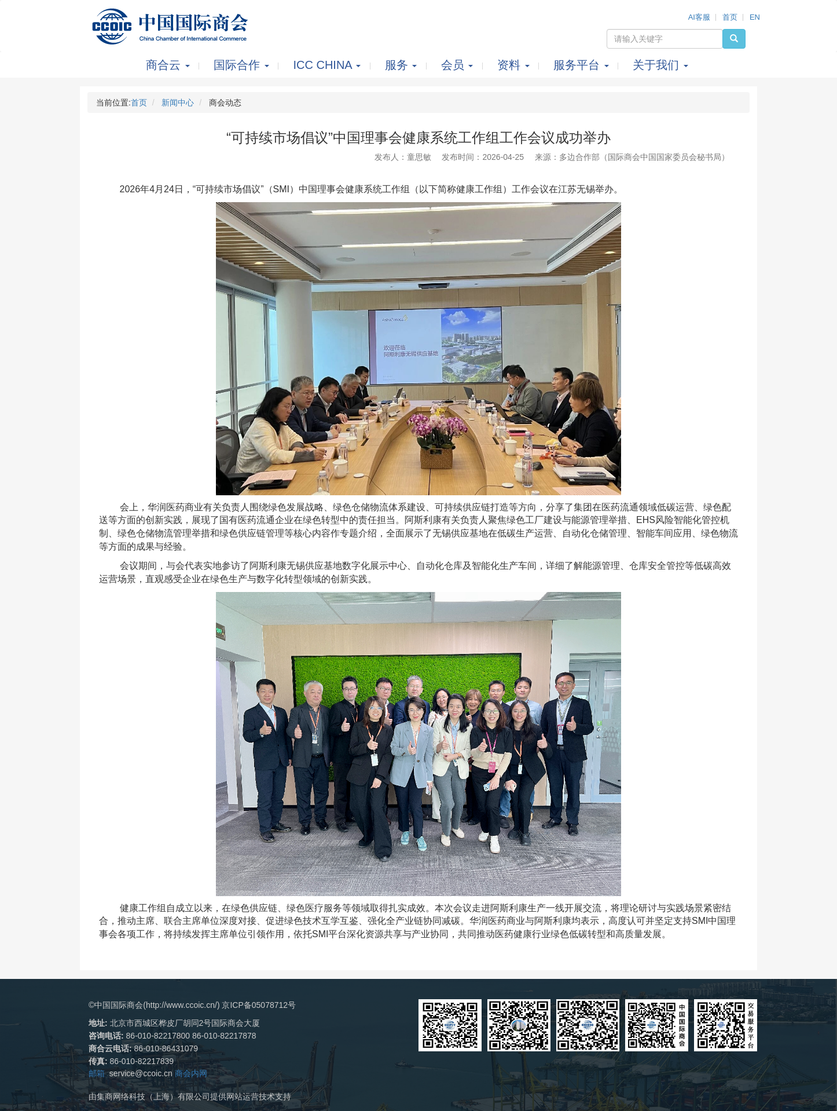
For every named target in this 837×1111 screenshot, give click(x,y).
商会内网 (191, 1073)
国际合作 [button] (243, 65)
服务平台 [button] (582, 65)
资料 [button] (515, 65)
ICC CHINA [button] (328, 65)
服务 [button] (402, 65)
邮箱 (97, 1073)
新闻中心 (177, 102)
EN (755, 17)
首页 (729, 17)
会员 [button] (458, 65)
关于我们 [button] (660, 65)
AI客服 (699, 17)
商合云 (169, 65)
